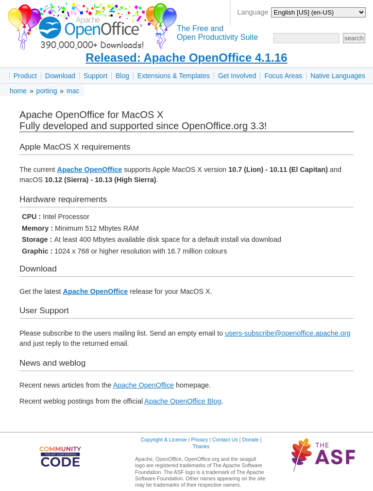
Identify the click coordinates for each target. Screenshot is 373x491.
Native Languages (337, 76)
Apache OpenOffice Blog (182, 401)
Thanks (201, 446)
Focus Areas (283, 76)
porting (46, 91)
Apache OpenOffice (89, 169)
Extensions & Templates (173, 76)
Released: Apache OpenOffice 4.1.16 (186, 57)
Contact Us (225, 439)
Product (25, 76)
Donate (250, 439)
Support (95, 76)
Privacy (199, 439)
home (18, 91)
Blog (122, 76)
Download (60, 76)
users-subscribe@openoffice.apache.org (287, 333)
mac (73, 91)
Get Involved (237, 76)
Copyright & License (163, 439)
